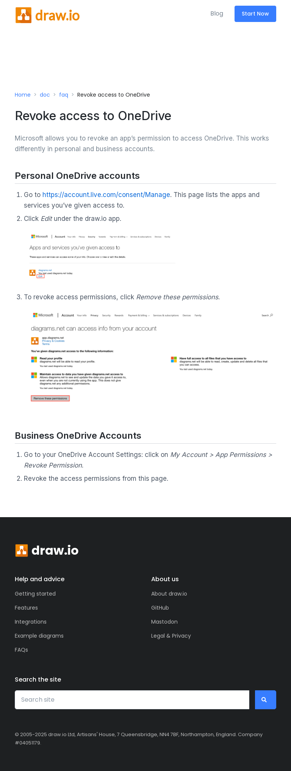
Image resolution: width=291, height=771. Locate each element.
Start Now (255, 13)
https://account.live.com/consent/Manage (106, 195)
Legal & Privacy (171, 636)
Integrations (31, 622)
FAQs (21, 650)
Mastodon (164, 622)
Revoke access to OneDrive (113, 95)
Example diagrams (39, 636)
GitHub (160, 607)
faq (63, 95)
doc (45, 95)
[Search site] (132, 699)
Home (23, 95)
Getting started (35, 593)
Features (26, 607)
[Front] (47, 13)
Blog (216, 13)
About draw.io (169, 593)
